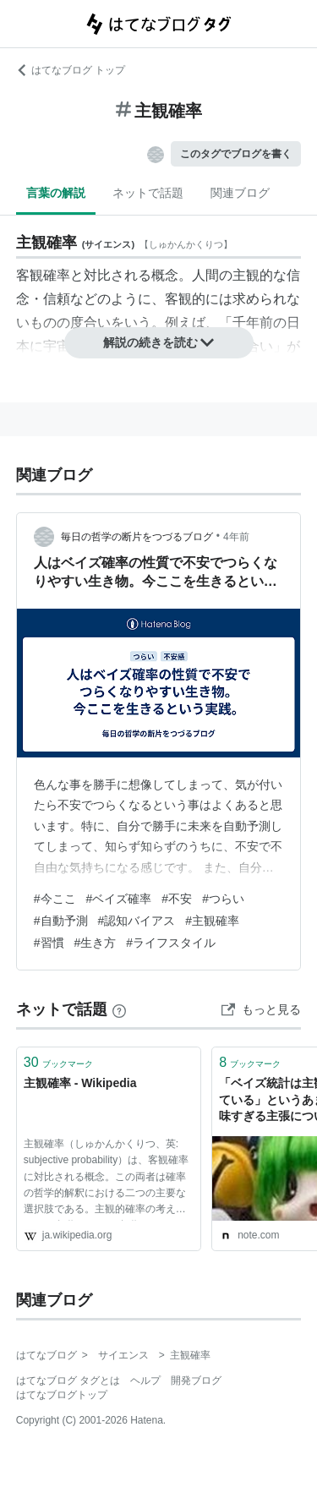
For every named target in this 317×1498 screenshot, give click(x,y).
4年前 (236, 537)
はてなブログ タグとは (68, 1380)
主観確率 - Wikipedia (80, 1083)
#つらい (223, 898)
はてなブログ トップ (70, 70)
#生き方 (95, 942)
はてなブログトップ (61, 1395)
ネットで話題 (147, 193)
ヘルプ (145, 1380)
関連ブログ (240, 193)
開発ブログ (196, 1380)
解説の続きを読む (159, 342)
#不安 (176, 898)
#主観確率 (212, 920)
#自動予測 (61, 920)
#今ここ (55, 898)
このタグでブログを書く (236, 154)
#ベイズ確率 (119, 898)
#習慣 (49, 942)
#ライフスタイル (171, 942)
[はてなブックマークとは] (119, 1009)
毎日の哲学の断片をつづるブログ (137, 537)
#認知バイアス (137, 920)
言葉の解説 (55, 193)
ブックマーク (58, 1062)
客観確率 (43, 275)
